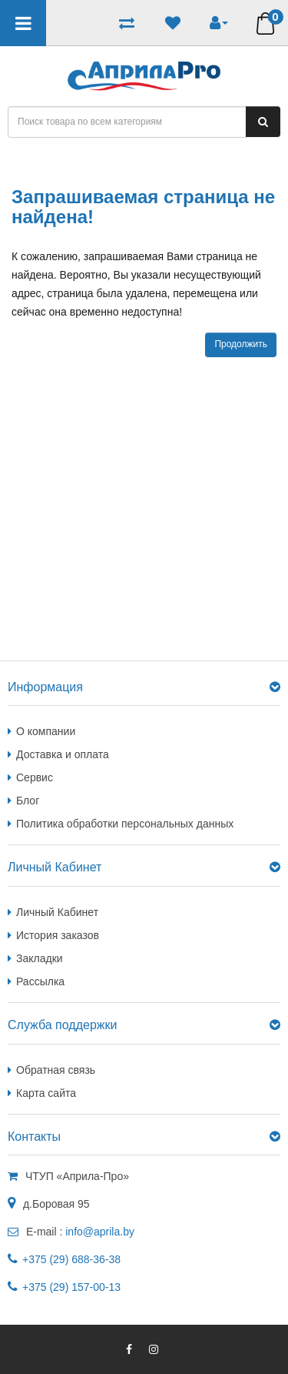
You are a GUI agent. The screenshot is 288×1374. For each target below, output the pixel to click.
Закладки (39, 958)
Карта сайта (46, 1093)
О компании (45, 731)
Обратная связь (55, 1070)
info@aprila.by (99, 1231)
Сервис (34, 777)
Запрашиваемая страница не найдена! (133, 162)
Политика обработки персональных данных (124, 823)
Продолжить (240, 344)
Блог (27, 800)
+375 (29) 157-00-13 (71, 1287)
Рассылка (40, 981)
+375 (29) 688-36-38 (71, 1259)
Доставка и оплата (62, 754)
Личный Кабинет (57, 912)
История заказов (57, 935)
